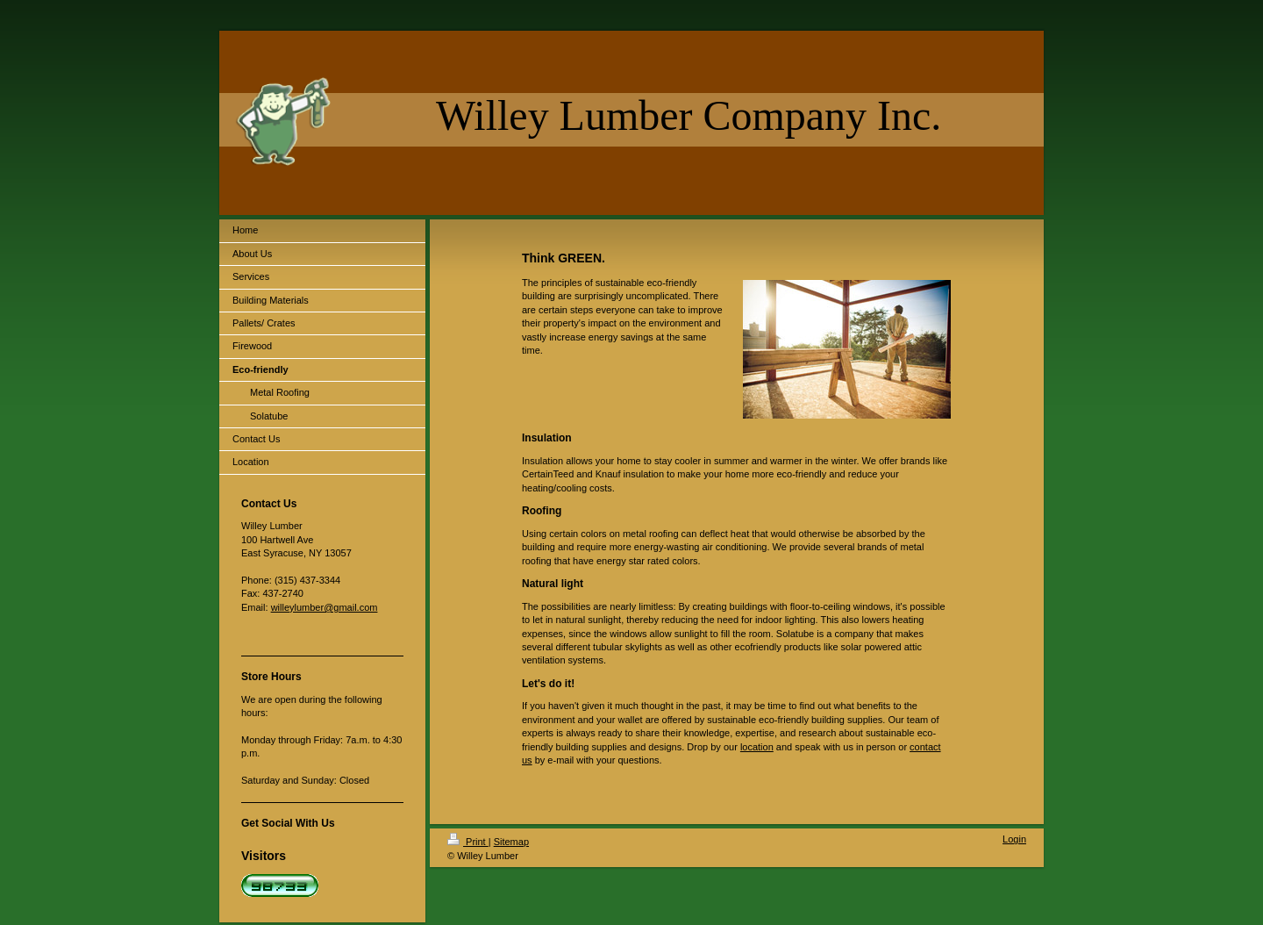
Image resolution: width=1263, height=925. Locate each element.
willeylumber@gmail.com (324, 607)
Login (1014, 839)
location (757, 747)
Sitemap (511, 841)
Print (468, 841)
